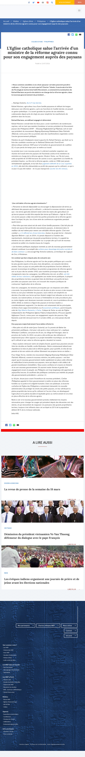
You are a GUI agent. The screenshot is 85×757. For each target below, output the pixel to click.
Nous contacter (7, 734)
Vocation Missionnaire (9, 656)
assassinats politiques (51, 308)
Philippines (41, 21)
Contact (71, 631)
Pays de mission (8, 668)
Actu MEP (6, 653)
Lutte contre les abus (9, 661)
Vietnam (8, 528)
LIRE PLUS (74, 500)
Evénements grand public (10, 725)
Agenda (5, 712)
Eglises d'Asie (28, 21)
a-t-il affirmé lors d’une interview (32, 233)
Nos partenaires (26, 626)
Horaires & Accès (8, 732)
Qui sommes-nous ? (10, 646)
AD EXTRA (6, 705)
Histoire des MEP (8, 651)
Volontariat (6, 673)
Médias (16, 21)
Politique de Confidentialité (38, 745)
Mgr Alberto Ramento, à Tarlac (30, 310)
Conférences (7, 717)
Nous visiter (69, 626)
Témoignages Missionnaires (11, 670)
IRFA (80, 2)
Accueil (6, 21)
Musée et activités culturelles (11, 683)
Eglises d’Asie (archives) (10, 702)
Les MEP (5, 648)
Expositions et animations (10, 715)
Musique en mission (9, 720)
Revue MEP (6, 700)
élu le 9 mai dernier (34, 103)
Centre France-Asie (8, 693)
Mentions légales (24, 745)
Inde (6, 573)
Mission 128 (7, 680)
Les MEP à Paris (8, 678)
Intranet (71, 636)
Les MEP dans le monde (11, 665)
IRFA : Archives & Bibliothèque (12, 690)
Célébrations (7, 722)
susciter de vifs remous (58, 169)
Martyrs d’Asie (7, 658)
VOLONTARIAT (65, 2)
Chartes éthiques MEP (48, 626)
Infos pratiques (8, 729)
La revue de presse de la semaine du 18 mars (32, 489)
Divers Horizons (11, 483)
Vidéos (5, 707)
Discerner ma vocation (9, 688)
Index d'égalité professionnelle (56, 745)
